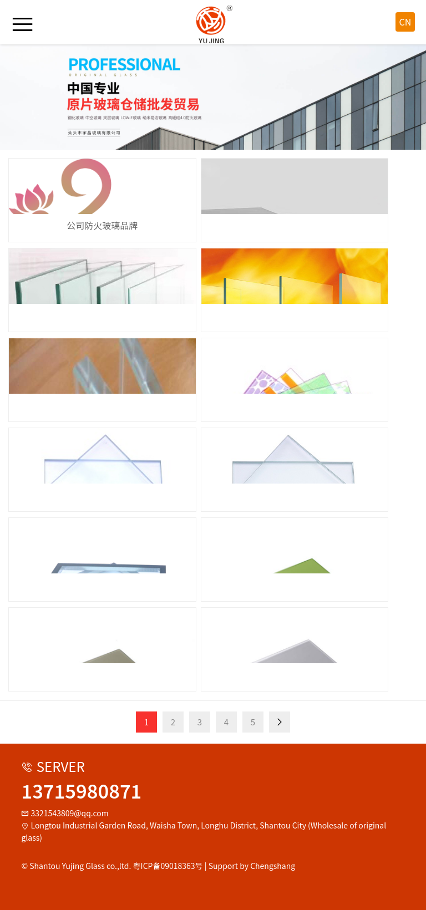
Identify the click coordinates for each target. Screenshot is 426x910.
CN (405, 21)
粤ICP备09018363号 (168, 865)
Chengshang (272, 865)
